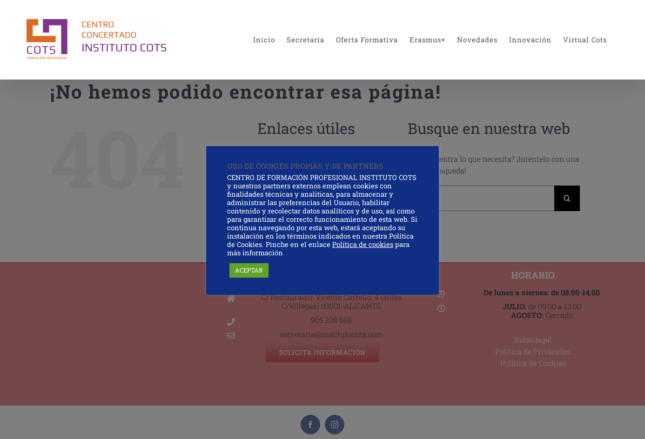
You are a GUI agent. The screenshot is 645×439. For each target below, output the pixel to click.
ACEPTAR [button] (249, 270)
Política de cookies (362, 244)
